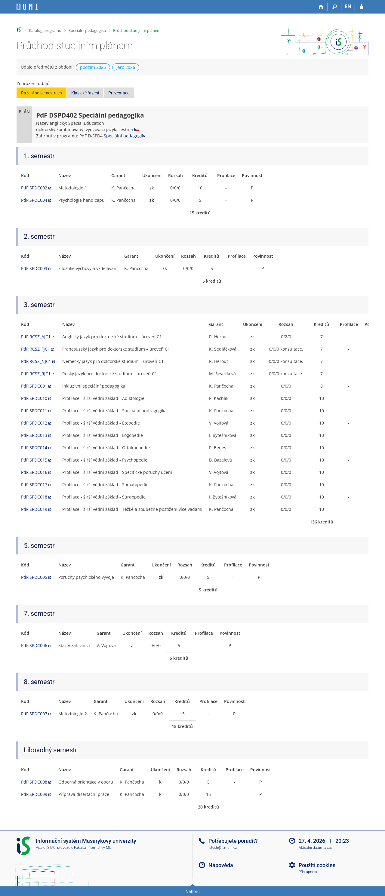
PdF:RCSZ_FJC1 (35, 349)
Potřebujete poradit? (233, 841)
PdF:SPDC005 (34, 577)
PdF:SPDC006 (34, 645)
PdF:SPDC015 (34, 460)
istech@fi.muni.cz (222, 847)
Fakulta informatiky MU (92, 847)
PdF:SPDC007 (34, 713)
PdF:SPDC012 (34, 423)
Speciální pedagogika (87, 30)
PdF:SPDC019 (34, 509)
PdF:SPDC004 (34, 200)
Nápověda (220, 865)
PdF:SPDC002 (34, 188)
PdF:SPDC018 (34, 497)
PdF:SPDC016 (34, 472)
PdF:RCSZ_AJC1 (36, 336)
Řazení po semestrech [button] (41, 93)
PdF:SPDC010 (34, 398)
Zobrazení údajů (33, 83)
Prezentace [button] (118, 93)
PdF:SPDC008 (34, 782)
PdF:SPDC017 (34, 484)
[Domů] (321, 7)
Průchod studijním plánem (137, 30)
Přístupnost (308, 872)
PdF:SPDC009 (34, 794)
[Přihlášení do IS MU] (361, 7)
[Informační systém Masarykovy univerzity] (27, 7)
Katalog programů (45, 30)
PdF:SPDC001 (34, 386)
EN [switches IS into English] (348, 6)
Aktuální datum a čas (315, 847)
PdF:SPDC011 (34, 410)
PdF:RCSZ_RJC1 (36, 373)
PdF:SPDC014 (34, 447)
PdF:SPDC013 (34, 435)
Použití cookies (317, 865)
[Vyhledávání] (334, 7)
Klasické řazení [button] (85, 93)
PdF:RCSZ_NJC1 (36, 361)
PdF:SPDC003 (34, 268)
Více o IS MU (46, 847)
